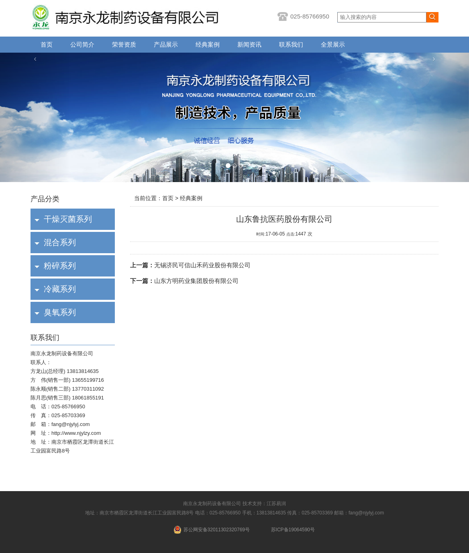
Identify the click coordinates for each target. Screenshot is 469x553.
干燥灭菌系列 (68, 219)
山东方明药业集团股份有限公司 (184, 280)
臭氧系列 (60, 312)
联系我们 (291, 44)
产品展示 (166, 44)
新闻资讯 (249, 44)
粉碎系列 (60, 265)
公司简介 (82, 44)
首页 (47, 44)
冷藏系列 (60, 289)
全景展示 (333, 44)
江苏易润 (276, 503)
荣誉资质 (124, 44)
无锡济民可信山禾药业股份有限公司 (190, 265)
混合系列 (60, 242)
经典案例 (208, 44)
